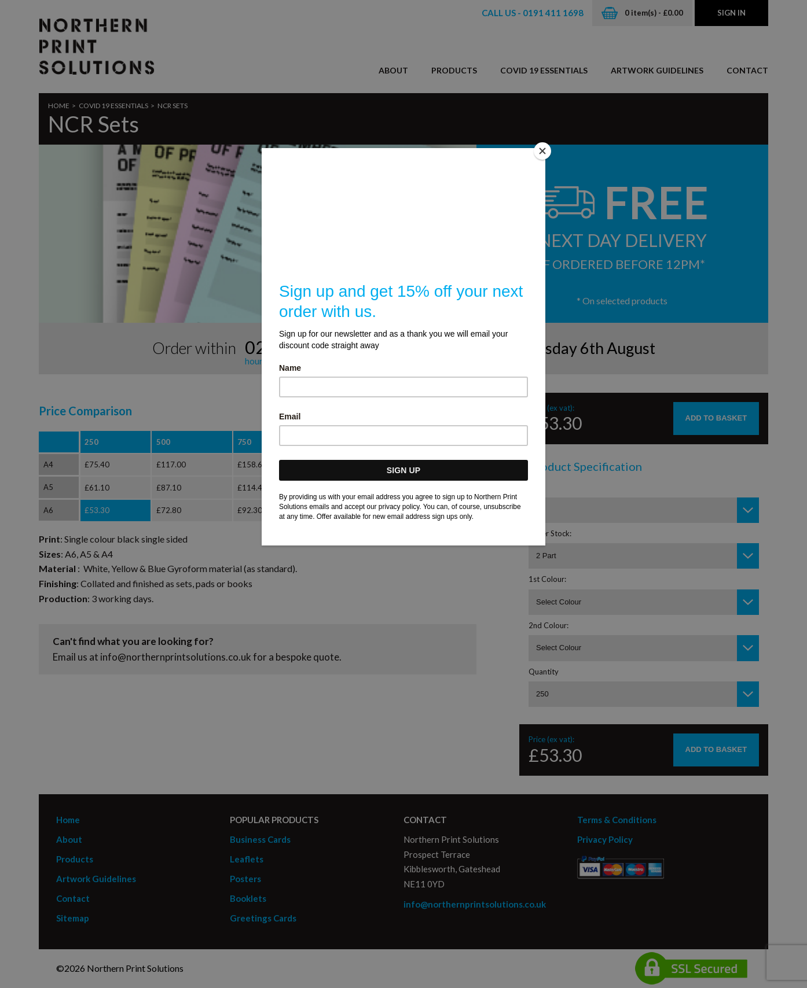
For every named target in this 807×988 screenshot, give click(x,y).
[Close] (542, 151)
